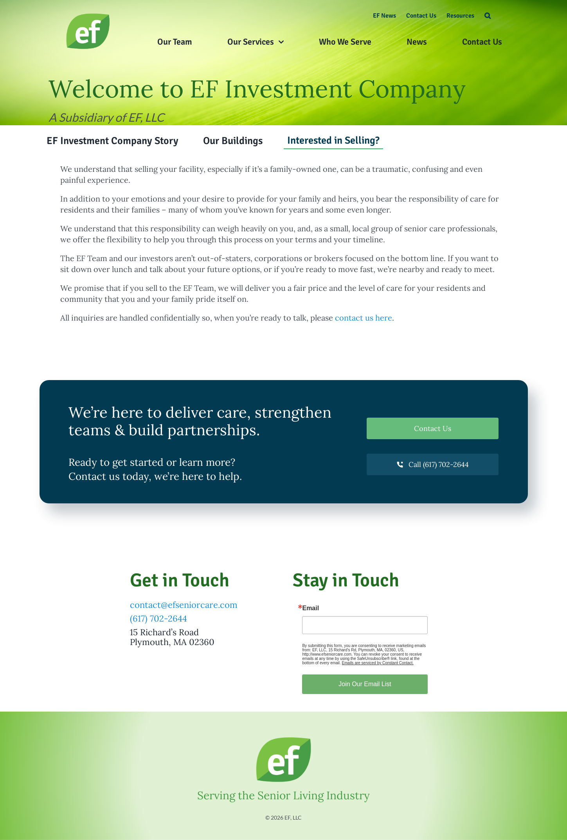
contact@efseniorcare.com (184, 604)
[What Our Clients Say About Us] (88, 15)
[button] (488, 16)
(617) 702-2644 (158, 618)
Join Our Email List (364, 684)
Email (310, 608)
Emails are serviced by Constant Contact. (378, 663)
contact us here (363, 318)
